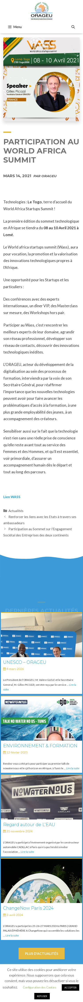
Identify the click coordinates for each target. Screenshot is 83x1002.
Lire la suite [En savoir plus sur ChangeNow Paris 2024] (12, 935)
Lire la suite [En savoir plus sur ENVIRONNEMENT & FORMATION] (72, 768)
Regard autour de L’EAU (29, 824)
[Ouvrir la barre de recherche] (73, 26)
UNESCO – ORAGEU (24, 662)
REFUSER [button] (42, 996)
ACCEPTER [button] (70, 987)
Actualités (15, 511)
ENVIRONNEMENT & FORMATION (40, 745)
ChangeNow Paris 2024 (28, 908)
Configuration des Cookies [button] (39, 987)
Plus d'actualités (41, 953)
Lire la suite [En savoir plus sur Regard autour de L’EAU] (27, 851)
